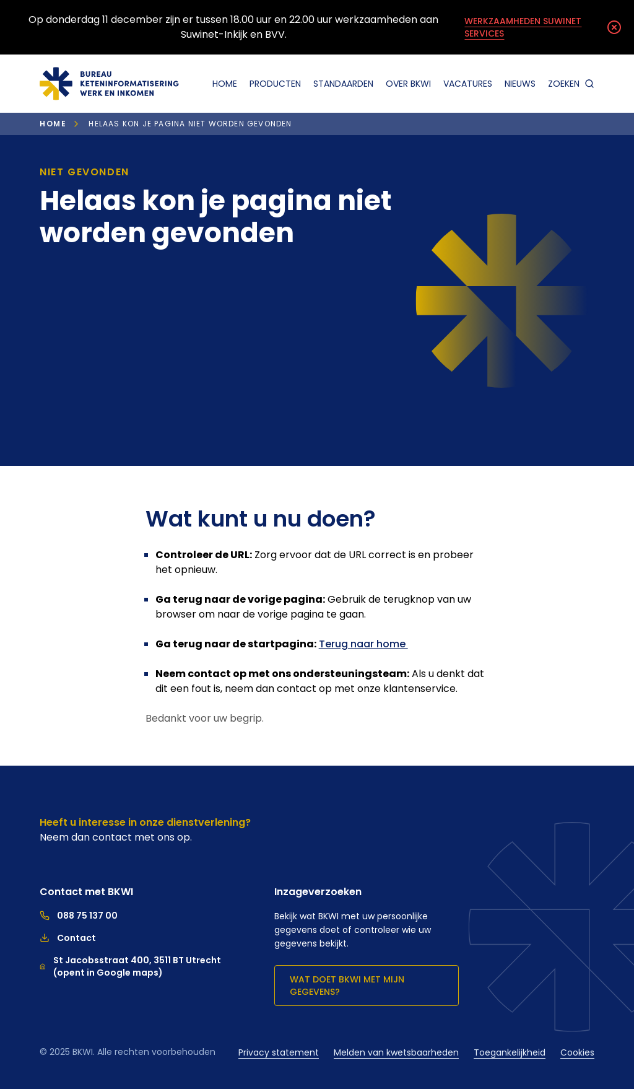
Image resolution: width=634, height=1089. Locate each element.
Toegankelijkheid (509, 1052)
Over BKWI (408, 83)
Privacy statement (278, 1052)
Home (224, 83)
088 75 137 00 (79, 915)
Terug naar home (363, 644)
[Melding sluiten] (614, 27)
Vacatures (467, 83)
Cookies (577, 1052)
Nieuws (520, 83)
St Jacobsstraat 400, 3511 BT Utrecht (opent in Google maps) (130, 966)
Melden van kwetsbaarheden (396, 1052)
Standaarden (343, 83)
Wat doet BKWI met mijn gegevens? (347, 985)
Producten (275, 83)
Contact (68, 938)
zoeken (571, 83)
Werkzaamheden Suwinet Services (522, 27)
